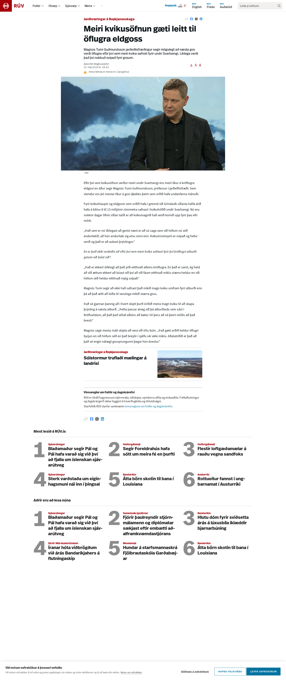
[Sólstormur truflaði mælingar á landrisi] (143, 364)
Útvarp (53, 5)
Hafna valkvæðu (229, 671)
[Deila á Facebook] (191, 18)
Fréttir (36, 5)
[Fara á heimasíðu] (15, 6)
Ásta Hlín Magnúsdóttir (96, 64)
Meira (88, 5)
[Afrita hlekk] (186, 18)
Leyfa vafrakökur (263, 671)
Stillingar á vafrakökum (194, 671)
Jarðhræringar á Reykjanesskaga (109, 19)
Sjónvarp (71, 5)
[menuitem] (42, 6)
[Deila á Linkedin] (201, 18)
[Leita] (279, 6)
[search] (258, 6)
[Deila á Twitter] (196, 18)
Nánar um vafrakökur (131, 673)
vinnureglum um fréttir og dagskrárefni (148, 406)
